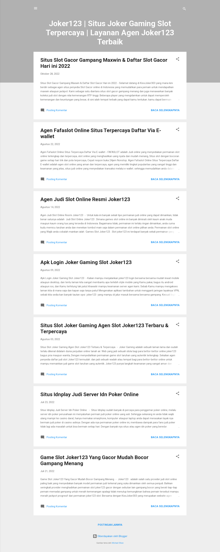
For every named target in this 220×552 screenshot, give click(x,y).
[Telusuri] (184, 9)
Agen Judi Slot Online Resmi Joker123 (85, 199)
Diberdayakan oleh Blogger (110, 536)
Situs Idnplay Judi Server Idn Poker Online (89, 394)
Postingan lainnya (110, 524)
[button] (177, 59)
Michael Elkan (118, 543)
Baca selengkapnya (165, 110)
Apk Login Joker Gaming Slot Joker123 (86, 262)
